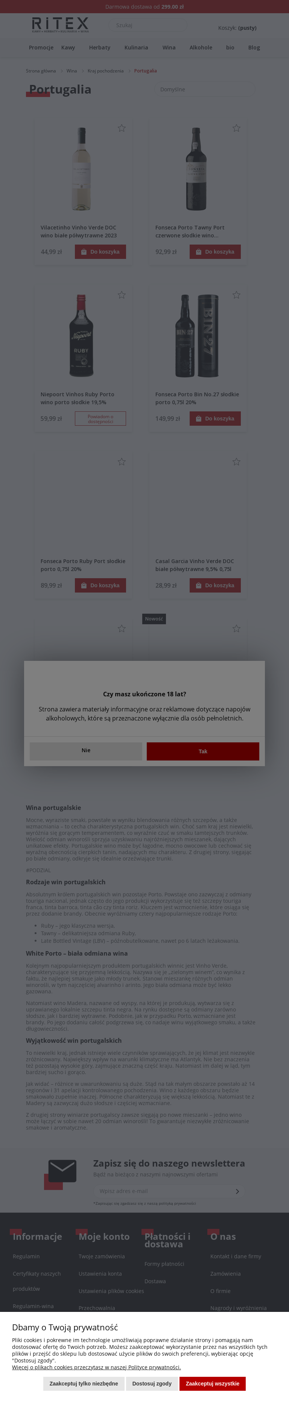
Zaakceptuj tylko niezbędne (84, 1384)
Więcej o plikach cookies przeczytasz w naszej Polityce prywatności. (96, 1367)
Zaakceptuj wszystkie (212, 1384)
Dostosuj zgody (152, 1384)
